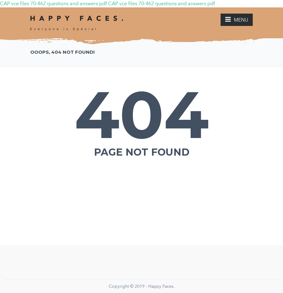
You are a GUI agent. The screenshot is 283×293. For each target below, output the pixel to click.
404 (141, 114)
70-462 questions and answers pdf (68, 3)
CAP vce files (14, 3)
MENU (236, 19)
